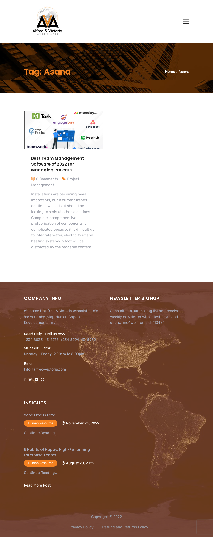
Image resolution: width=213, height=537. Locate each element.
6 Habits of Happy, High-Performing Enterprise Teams (57, 452)
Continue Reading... (41, 433)
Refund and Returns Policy (125, 527)
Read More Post (37, 485)
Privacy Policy (81, 527)
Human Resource (40, 423)
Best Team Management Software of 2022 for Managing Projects (57, 163)
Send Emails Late (39, 415)
